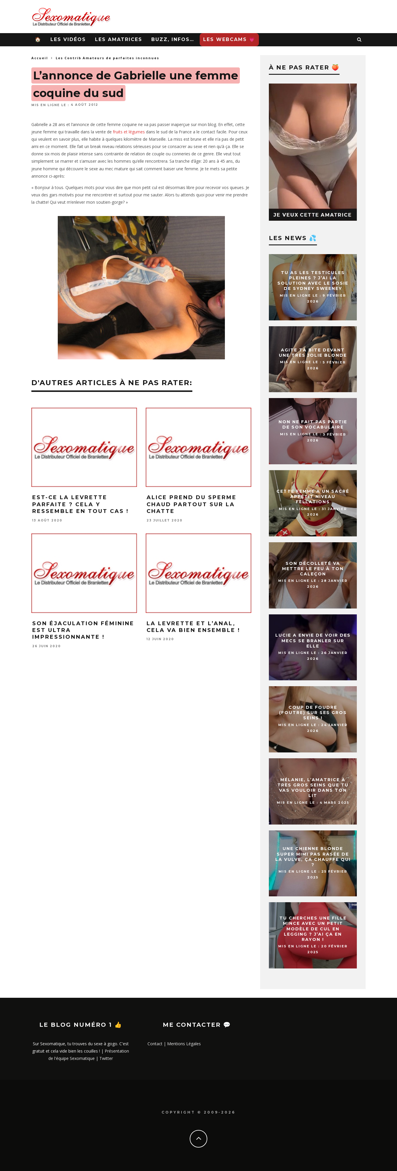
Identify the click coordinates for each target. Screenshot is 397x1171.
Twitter (106, 1058)
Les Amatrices (118, 39)
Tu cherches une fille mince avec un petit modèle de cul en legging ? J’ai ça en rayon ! (313, 928)
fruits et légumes (129, 132)
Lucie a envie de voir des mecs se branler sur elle (313, 641)
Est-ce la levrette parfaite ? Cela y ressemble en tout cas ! (80, 504)
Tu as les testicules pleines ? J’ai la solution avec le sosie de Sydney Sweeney (312, 280)
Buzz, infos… (172, 39)
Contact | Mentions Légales (174, 1043)
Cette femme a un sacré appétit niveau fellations (312, 496)
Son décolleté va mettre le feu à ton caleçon (313, 569)
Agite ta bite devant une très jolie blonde (313, 352)
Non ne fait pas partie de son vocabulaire (313, 424)
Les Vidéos (68, 39)
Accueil (39, 58)
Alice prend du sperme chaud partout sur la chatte (192, 504)
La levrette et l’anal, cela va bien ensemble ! (193, 626)
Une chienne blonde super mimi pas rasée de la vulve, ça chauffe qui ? (313, 857)
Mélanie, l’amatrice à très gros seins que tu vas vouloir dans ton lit (313, 787)
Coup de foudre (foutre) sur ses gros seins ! (313, 712)
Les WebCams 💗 (229, 39)
